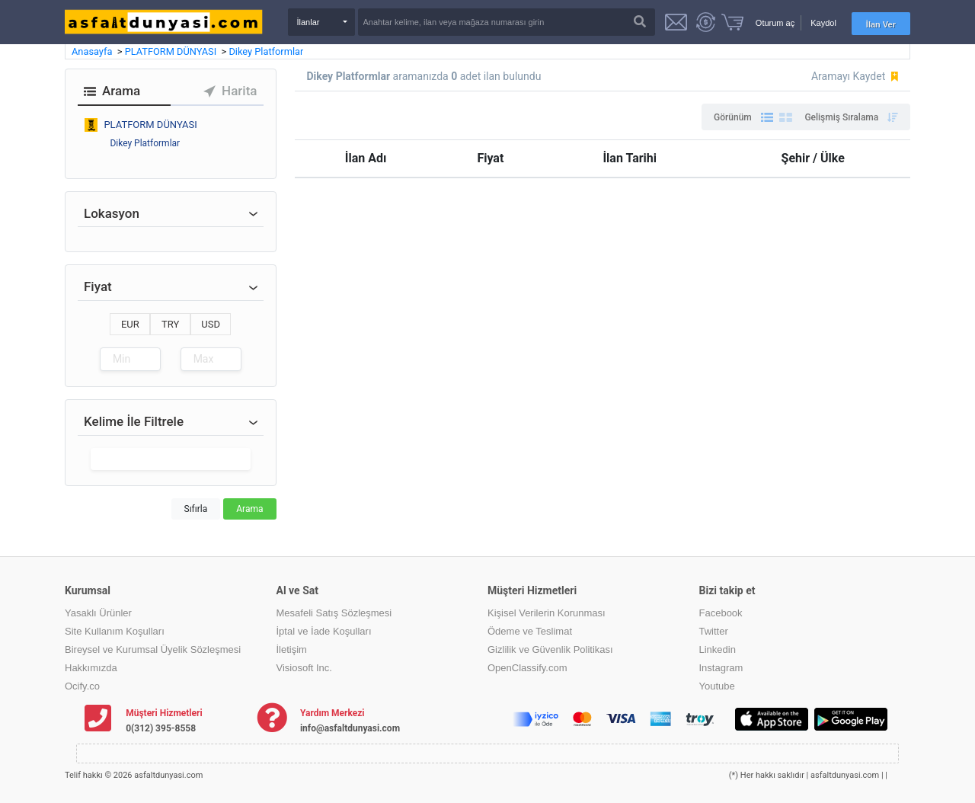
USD (210, 324)
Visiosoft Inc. (304, 667)
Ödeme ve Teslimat (530, 631)
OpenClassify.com (527, 667)
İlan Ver (881, 24)
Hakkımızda (91, 667)
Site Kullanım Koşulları (115, 631)
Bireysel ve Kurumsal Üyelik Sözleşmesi (153, 649)
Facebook (721, 613)
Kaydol (823, 22)
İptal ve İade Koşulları (324, 631)
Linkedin (717, 649)
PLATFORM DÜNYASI (172, 51)
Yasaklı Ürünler (98, 613)
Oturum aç (775, 22)
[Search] (506, 22)
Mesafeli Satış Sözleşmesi (334, 613)
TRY (170, 324)
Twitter (713, 631)
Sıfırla (196, 509)
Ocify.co (82, 686)
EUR (130, 324)
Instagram (721, 667)
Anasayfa (93, 51)
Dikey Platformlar (266, 51)
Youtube (717, 686)
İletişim (292, 649)
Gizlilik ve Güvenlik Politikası (550, 649)
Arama (249, 509)
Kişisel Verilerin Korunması (547, 613)
